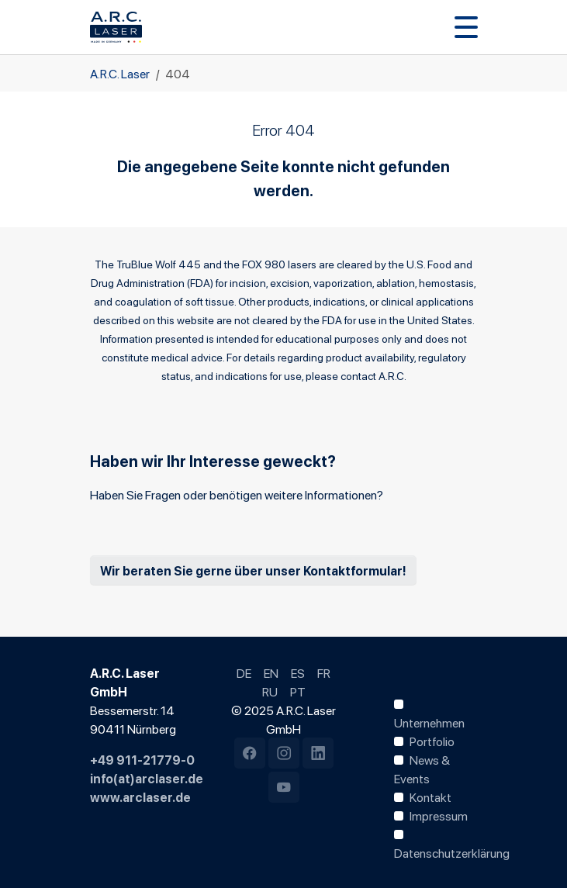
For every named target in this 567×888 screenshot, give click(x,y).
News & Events (422, 768)
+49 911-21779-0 (142, 759)
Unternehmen (429, 722)
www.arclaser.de (140, 796)
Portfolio (432, 740)
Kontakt (430, 796)
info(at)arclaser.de (146, 778)
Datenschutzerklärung (452, 852)
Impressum (439, 815)
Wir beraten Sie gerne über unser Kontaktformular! (253, 570)
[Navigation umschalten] (466, 27)
